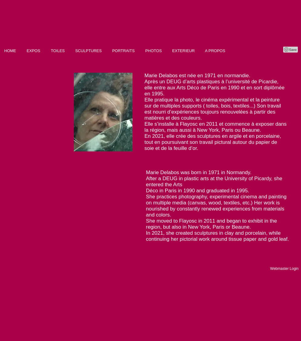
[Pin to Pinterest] (290, 50)
